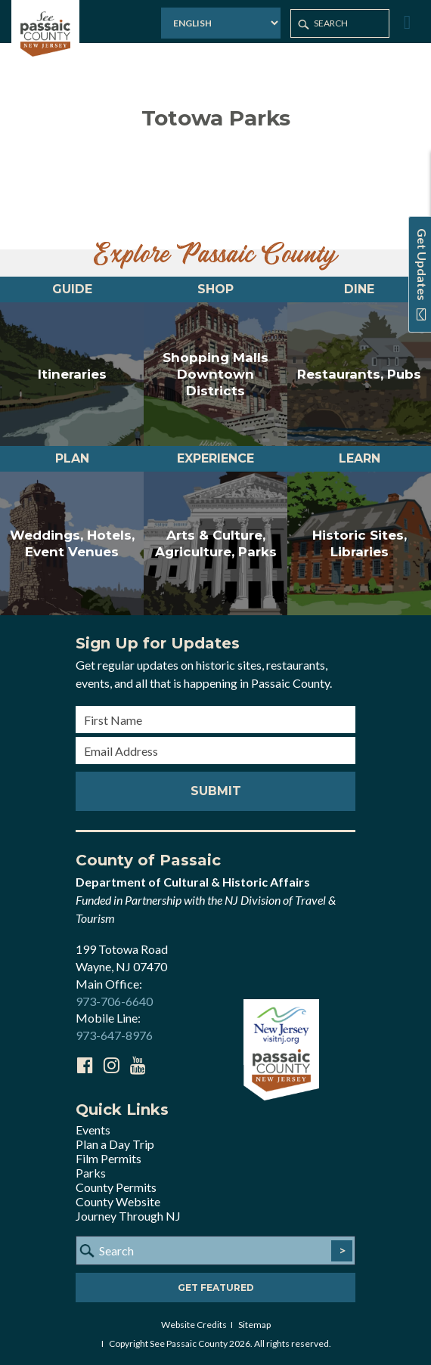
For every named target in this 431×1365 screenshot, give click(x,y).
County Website (118, 1201)
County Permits (116, 1187)
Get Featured (216, 1287)
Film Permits (108, 1158)
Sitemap (254, 1324)
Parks (91, 1172)
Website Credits (194, 1324)
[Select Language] (221, 23)
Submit (216, 791)
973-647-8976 (114, 1035)
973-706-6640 (114, 1001)
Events (93, 1129)
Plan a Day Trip (115, 1144)
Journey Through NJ (128, 1216)
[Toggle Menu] (405, 22)
